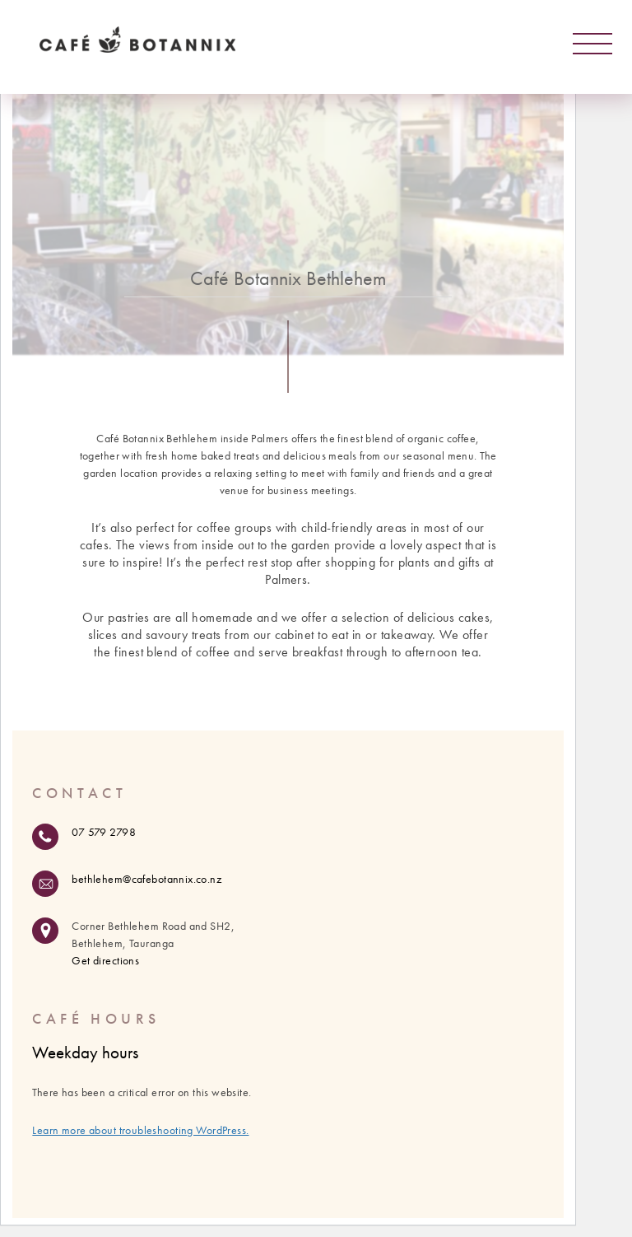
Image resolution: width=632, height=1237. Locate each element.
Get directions (105, 960)
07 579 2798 (104, 831)
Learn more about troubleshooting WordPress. (140, 1130)
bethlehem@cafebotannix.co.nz (146, 878)
